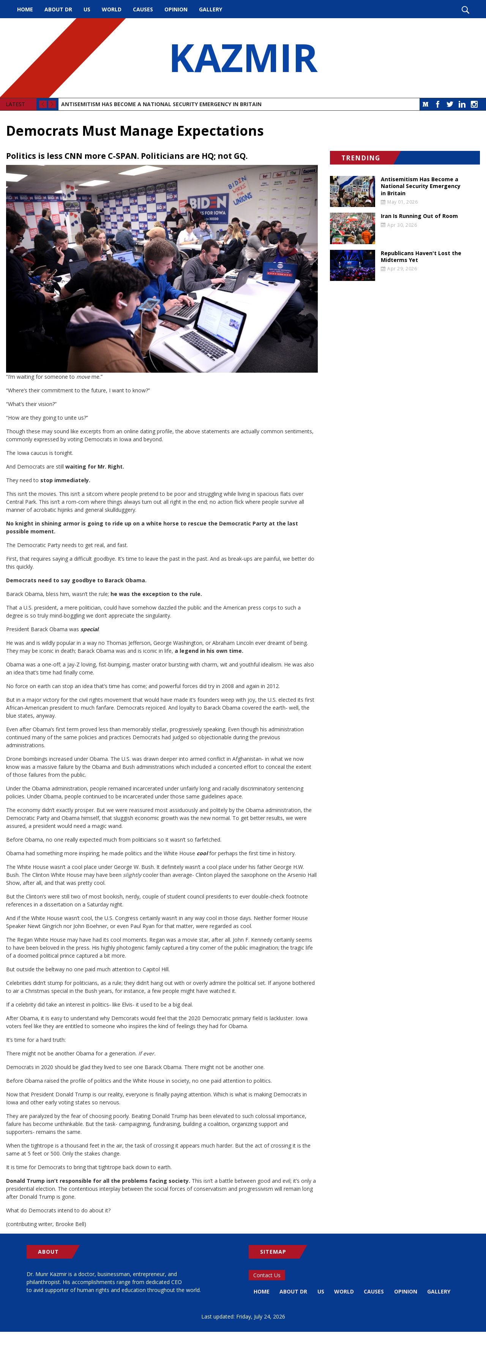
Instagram (474, 104)
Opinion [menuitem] (176, 9)
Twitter (450, 104)
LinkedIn (462, 104)
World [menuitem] (112, 9)
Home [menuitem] (25, 9)
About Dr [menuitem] (58, 9)
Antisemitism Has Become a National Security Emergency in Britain (161, 104)
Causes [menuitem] (143, 9)
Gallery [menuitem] (210, 9)
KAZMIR (243, 58)
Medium (426, 104)
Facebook (438, 104)
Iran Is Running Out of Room (419, 216)
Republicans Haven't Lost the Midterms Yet (421, 256)
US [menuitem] (87, 9)
